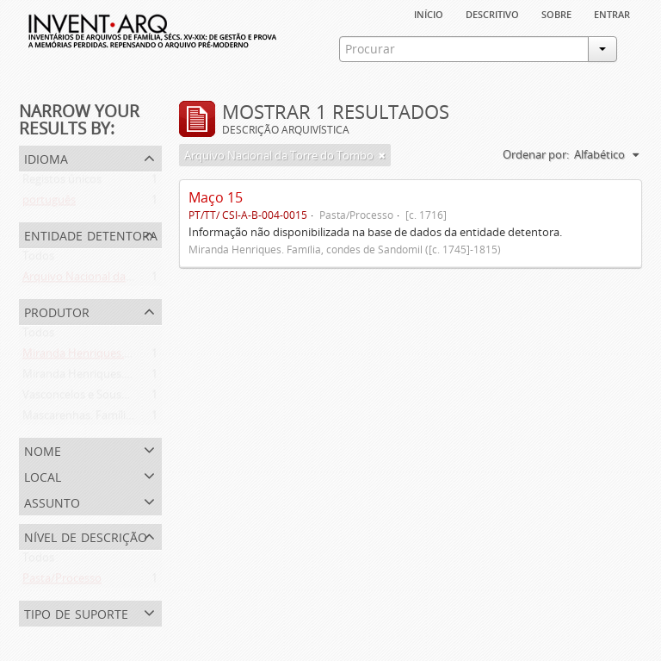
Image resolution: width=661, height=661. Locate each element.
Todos (38, 259)
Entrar (612, 12)
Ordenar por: (536, 154)
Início (428, 12)
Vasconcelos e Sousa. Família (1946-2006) (126, 398)
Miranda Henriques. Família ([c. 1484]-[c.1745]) (139, 377)
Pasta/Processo (62, 581)
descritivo (492, 12)
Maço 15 (215, 197)
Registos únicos (62, 182)
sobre (556, 12)
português (49, 203)
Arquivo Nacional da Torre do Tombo (117, 280)
